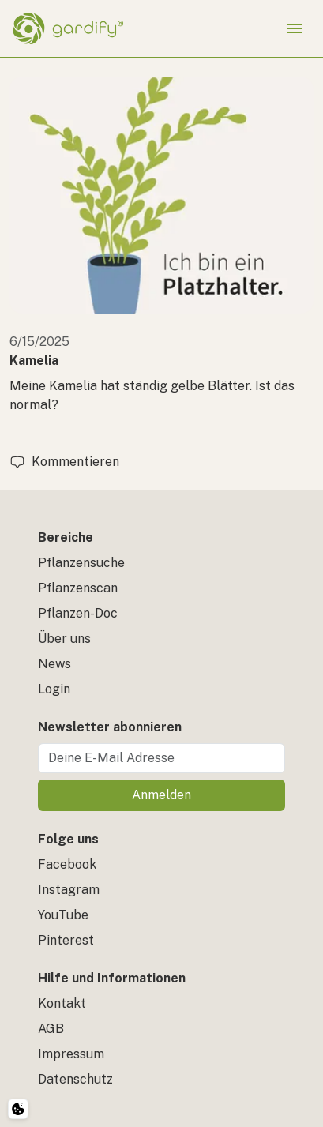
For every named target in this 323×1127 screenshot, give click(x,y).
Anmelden (161, 794)
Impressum (71, 1053)
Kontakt (62, 1003)
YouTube (63, 914)
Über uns (64, 638)
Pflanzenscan (78, 587)
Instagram (69, 889)
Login (54, 689)
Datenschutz (75, 1079)
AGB (51, 1028)
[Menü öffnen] (294, 28)
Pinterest (66, 940)
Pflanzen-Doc (78, 613)
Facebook (67, 864)
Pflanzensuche (81, 562)
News (54, 663)
